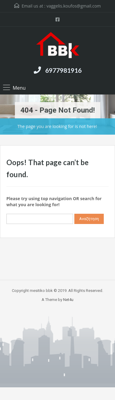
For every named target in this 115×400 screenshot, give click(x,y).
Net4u (68, 299)
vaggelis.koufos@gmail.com (73, 6)
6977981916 (63, 70)
